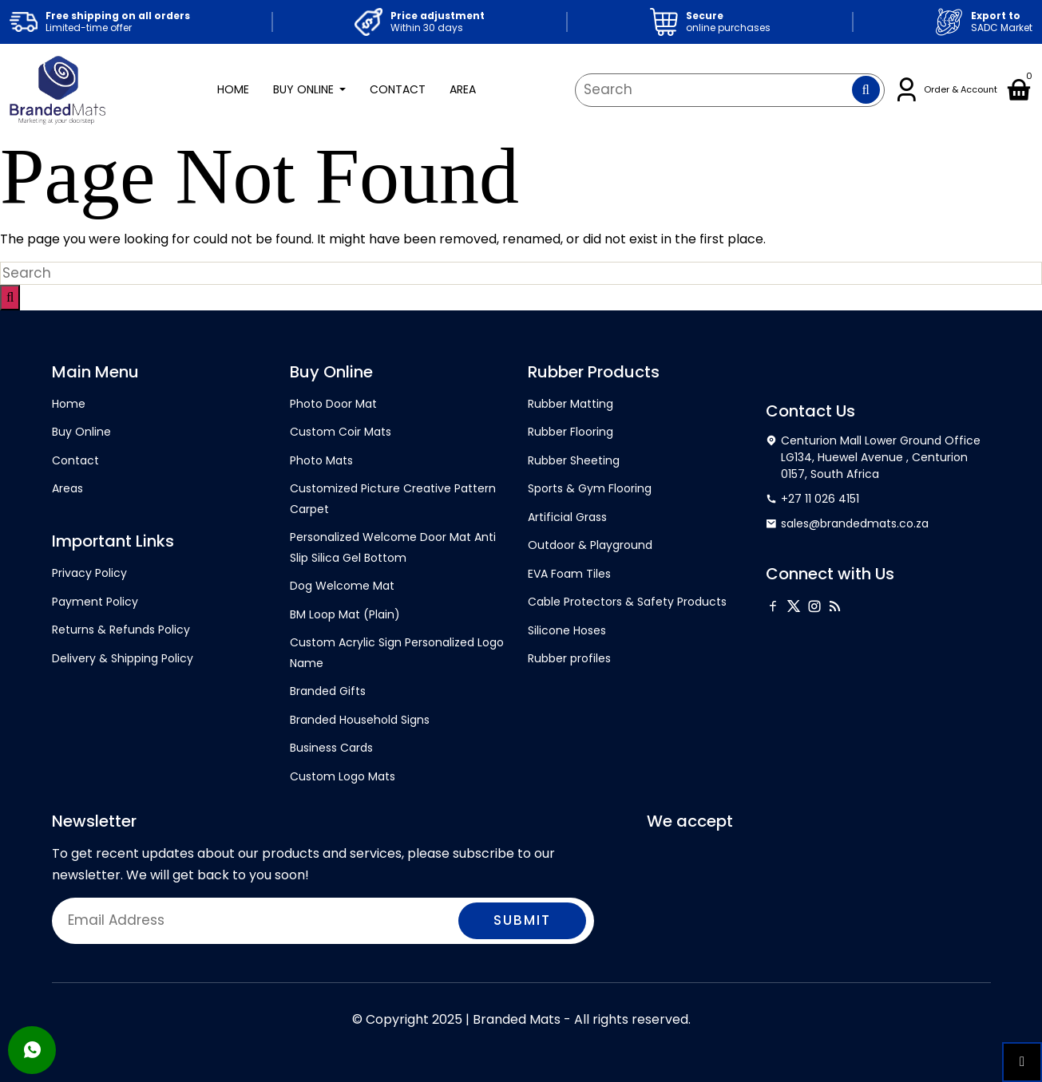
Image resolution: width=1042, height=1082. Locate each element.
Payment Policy (95, 602)
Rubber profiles (569, 658)
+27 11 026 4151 (812, 499)
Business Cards (331, 748)
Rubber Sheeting (574, 460)
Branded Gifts (328, 691)
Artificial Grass (567, 517)
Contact (398, 89)
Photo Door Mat (333, 404)
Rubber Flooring (570, 432)
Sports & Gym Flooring (590, 488)
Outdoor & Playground (590, 545)
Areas (67, 488)
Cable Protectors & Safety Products (627, 602)
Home (233, 89)
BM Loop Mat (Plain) (345, 614)
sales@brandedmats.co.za (847, 523)
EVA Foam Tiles (569, 574)
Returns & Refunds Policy (121, 630)
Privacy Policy (89, 573)
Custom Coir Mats (340, 432)
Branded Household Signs (360, 720)
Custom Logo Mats (342, 776)
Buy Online (305, 89)
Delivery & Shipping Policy (122, 658)
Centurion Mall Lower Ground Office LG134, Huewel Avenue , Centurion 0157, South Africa (873, 457)
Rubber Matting (570, 404)
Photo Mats (321, 460)
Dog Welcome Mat (342, 586)
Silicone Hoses (567, 630)
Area (463, 89)
